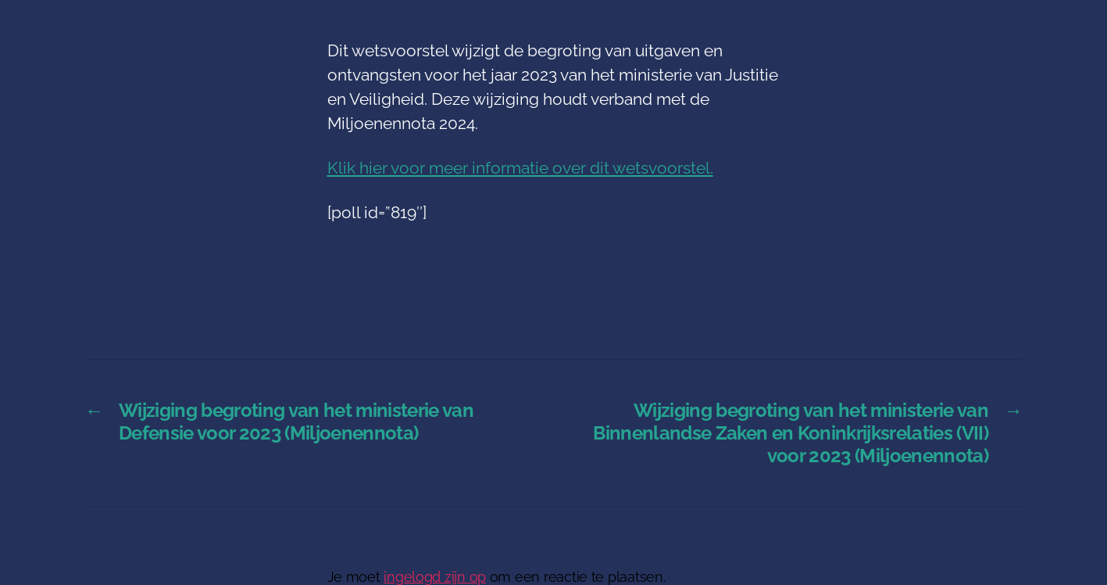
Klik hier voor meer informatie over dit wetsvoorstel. (520, 168)
